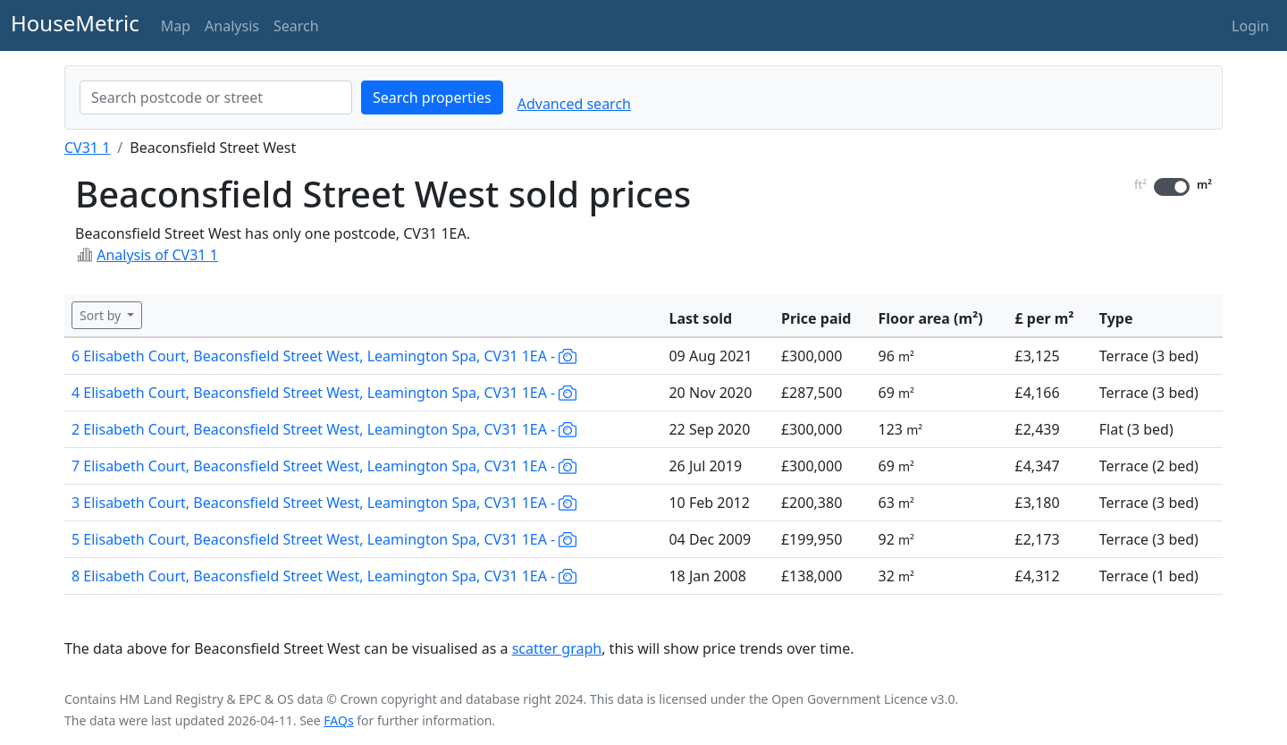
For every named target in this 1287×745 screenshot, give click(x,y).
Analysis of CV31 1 (157, 255)
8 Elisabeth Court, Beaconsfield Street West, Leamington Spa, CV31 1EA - (324, 576)
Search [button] (296, 26)
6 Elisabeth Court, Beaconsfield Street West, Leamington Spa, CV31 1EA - (324, 356)
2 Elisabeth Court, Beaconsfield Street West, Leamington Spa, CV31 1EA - (324, 429)
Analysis (232, 26)
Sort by (102, 315)
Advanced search (574, 104)
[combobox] (216, 97)
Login (1250, 26)
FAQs (338, 720)
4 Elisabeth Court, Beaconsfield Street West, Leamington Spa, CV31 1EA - (324, 392)
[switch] (1172, 187)
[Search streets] (216, 97)
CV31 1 (87, 147)
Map (175, 26)
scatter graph (557, 648)
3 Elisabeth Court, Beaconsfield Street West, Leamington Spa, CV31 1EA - (324, 502)
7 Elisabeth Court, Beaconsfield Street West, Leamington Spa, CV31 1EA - (324, 466)
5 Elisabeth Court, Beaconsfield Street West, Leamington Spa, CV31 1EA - (324, 539)
